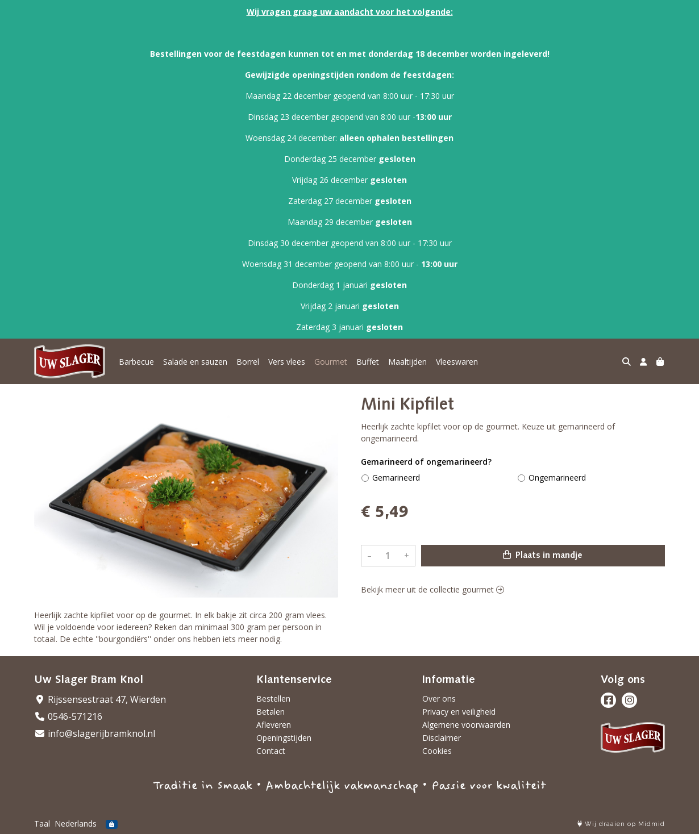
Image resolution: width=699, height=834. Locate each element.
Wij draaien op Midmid (621, 824)
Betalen (270, 711)
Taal (42, 823)
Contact (270, 750)
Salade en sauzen (195, 361)
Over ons (439, 698)
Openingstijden (283, 737)
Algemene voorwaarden (466, 724)
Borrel (247, 361)
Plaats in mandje (542, 555)
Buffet (367, 361)
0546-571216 (68, 716)
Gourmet (330, 361)
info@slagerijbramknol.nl (94, 733)
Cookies (437, 750)
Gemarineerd (396, 477)
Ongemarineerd (557, 477)
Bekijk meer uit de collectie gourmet (432, 589)
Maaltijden (407, 361)
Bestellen (273, 698)
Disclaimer (441, 737)
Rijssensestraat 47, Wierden (100, 699)
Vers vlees (286, 361)
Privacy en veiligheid (459, 711)
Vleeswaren (457, 361)
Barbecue (136, 361)
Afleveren (273, 724)
